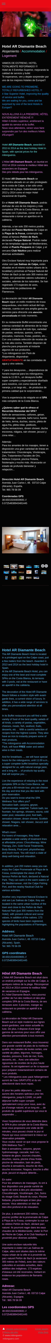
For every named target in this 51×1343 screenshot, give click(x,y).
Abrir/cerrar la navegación (25, 4)
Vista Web (43, 1332)
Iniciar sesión (41, 1329)
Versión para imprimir (15, 1329)
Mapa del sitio (11, 1332)
